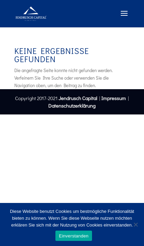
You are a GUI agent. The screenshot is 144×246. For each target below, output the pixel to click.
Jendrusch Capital (77, 98)
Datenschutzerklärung (71, 105)
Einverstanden (73, 235)
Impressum (113, 98)
